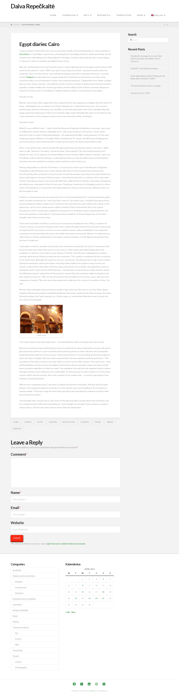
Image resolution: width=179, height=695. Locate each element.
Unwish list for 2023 (140, 93)
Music (15, 616)
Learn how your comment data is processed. (65, 543)
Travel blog (17, 650)
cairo (16, 422)
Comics (18, 661)
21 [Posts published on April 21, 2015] (76, 598)
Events (18, 638)
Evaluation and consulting (24, 599)
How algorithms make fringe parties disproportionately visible (147, 77)
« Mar (67, 612)
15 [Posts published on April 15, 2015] (83, 592)
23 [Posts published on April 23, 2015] (89, 598)
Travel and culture (21, 627)
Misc (17, 644)
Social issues (20, 587)
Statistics (19, 593)
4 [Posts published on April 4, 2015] (103, 579)
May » (73, 612)
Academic (17, 570)
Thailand (29, 77)
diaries (28, 422)
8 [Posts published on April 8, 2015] (82, 585)
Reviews (19, 581)
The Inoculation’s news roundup (145, 85)
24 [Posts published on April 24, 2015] (96, 598)
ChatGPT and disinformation (144, 68)
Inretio (92, 691)
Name (16, 492)
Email (16, 508)
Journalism (17, 604)
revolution (69, 422)
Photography (21, 667)
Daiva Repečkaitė (33, 6)
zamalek (17, 428)
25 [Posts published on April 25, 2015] (103, 598)
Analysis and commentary (24, 576)
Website (17, 523)
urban (110, 422)
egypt (40, 422)
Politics (16, 621)
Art (16, 633)
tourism (84, 422)
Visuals (16, 656)
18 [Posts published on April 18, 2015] (103, 592)
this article (24, 54)
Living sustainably (20, 610)
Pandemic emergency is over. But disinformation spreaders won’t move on (146, 58)
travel (97, 422)
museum (53, 422)
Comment (19, 454)
